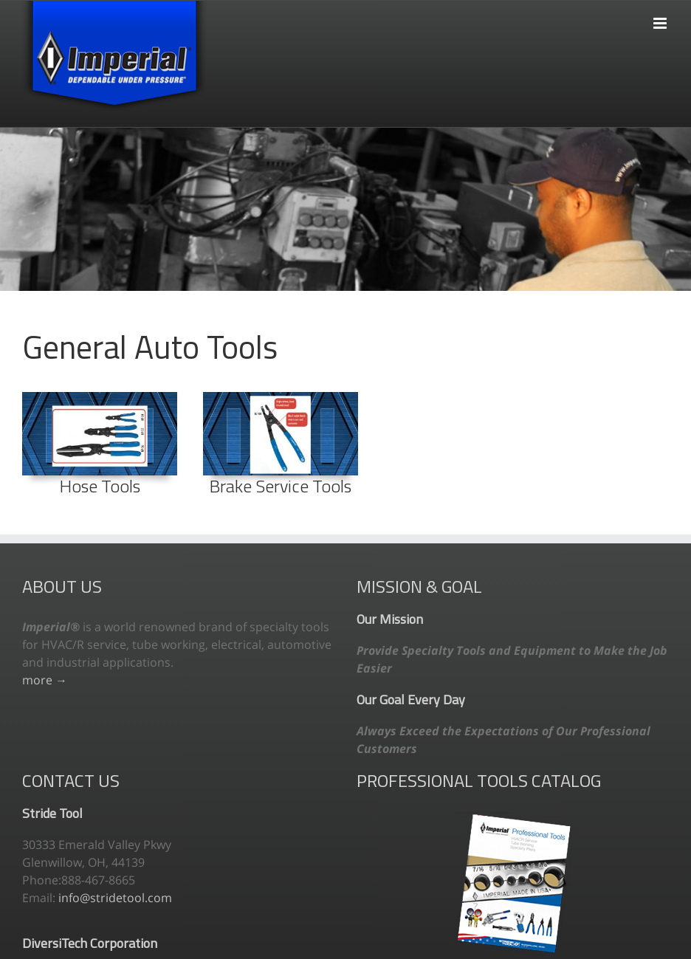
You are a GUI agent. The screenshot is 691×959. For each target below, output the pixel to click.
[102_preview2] (280, 398)
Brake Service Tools (280, 485)
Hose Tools (100, 485)
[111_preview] (99, 398)
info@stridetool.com (115, 898)
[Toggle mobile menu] (661, 16)
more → (44, 680)
